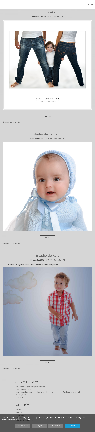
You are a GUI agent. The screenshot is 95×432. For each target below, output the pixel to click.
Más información (22, 426)
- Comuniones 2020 (23, 389)
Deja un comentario (11, 122)
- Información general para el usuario (31, 387)
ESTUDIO (47, 17)
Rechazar (56, 426)
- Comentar (56, 17)
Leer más (47, 116)
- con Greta (19, 397)
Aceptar (72, 426)
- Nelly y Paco (20, 395)
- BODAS (18, 412)
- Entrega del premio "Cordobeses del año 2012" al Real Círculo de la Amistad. (47, 392)
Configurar (39, 426)
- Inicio (18, 410)
